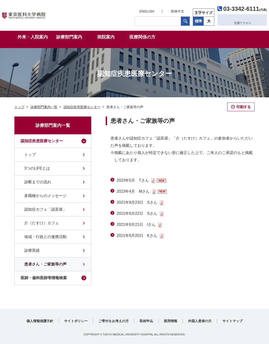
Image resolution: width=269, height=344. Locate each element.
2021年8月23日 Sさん (137, 202)
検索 (172, 20)
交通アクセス (232, 20)
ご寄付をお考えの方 (113, 321)
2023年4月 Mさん (133, 191)
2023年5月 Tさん (133, 180)
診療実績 (32, 250)
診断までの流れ (37, 182)
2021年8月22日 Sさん (137, 213)
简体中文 (164, 10)
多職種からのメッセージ (45, 196)
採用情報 (170, 321)
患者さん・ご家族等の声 (45, 264)
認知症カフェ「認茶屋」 (45, 209)
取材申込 (146, 321)
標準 (185, 20)
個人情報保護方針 (39, 321)
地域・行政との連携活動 (45, 237)
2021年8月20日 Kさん (137, 235)
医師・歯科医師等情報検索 (44, 278)
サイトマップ (232, 321)
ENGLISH (134, 10)
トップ (30, 155)
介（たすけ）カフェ (41, 223)
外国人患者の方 (200, 321)
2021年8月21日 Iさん (136, 224)
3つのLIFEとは (37, 168)
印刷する (243, 107)
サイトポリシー (76, 321)
